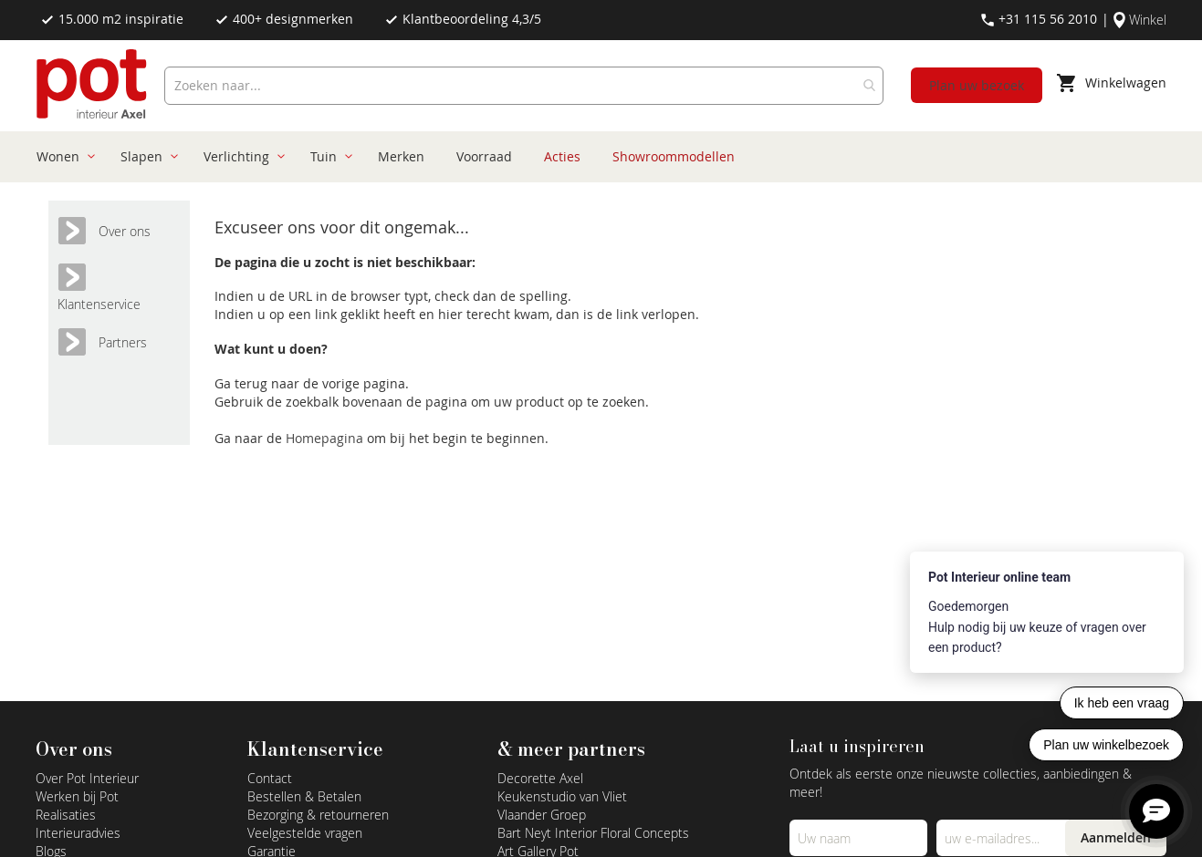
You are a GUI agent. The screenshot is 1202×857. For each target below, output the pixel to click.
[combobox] (523, 86)
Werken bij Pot (77, 796)
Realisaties (66, 814)
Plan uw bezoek (976, 85)
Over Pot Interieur (87, 778)
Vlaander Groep (541, 814)
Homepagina (326, 438)
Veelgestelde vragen (304, 833)
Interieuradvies (78, 833)
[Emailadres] (1005, 838)
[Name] (858, 838)
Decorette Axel (540, 778)
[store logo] (94, 85)
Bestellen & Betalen (304, 796)
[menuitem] (62, 156)
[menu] (594, 156)
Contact (269, 778)
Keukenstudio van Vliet (562, 796)
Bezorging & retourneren (318, 814)
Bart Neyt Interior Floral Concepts (593, 833)
